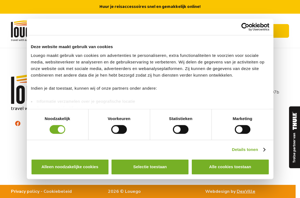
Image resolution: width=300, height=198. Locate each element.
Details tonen (245, 149)
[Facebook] (18, 123)
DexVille (246, 191)
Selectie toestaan (150, 167)
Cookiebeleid (58, 191)
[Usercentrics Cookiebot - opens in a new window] (245, 27)
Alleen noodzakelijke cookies (69, 167)
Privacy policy (25, 191)
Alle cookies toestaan (230, 167)
